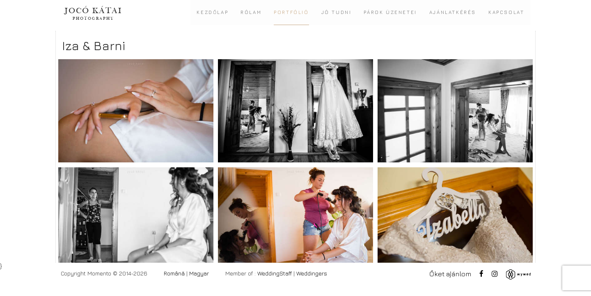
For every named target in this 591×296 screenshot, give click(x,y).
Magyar (199, 273)
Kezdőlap (212, 12)
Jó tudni (336, 12)
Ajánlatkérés (452, 12)
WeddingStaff (274, 273)
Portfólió (291, 12)
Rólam (251, 12)
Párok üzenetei (390, 12)
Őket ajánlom (450, 274)
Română (174, 273)
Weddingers (311, 273)
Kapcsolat (506, 12)
